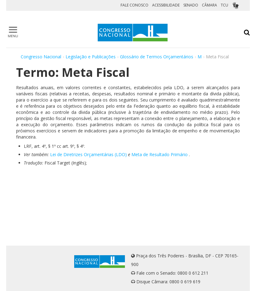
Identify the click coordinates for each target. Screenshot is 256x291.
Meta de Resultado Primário (159, 154)
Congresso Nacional (41, 57)
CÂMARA (209, 5)
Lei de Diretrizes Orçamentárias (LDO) (88, 154)
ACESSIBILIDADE (166, 5)
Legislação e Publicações (91, 57)
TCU (224, 5)
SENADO (190, 5)
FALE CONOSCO (134, 5)
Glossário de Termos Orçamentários (156, 57)
